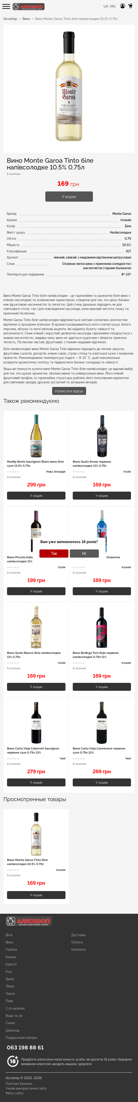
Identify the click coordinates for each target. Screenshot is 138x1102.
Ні (84, 553)
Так (54, 553)
